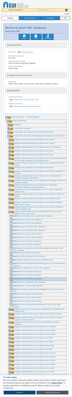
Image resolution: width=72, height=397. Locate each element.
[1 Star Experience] (39, 10)
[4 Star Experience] (46, 10)
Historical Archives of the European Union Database (21, 5)
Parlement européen (25, 52)
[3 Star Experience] (44, 10)
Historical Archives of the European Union (24, 100)
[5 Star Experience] (48, 10)
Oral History (50, 18)
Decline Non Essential (52, 392)
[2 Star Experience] (42, 10)
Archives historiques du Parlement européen (25, 106)
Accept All (19, 392)
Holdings (10, 18)
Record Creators (30, 18)
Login (66, 14)
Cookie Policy (56, 383)
